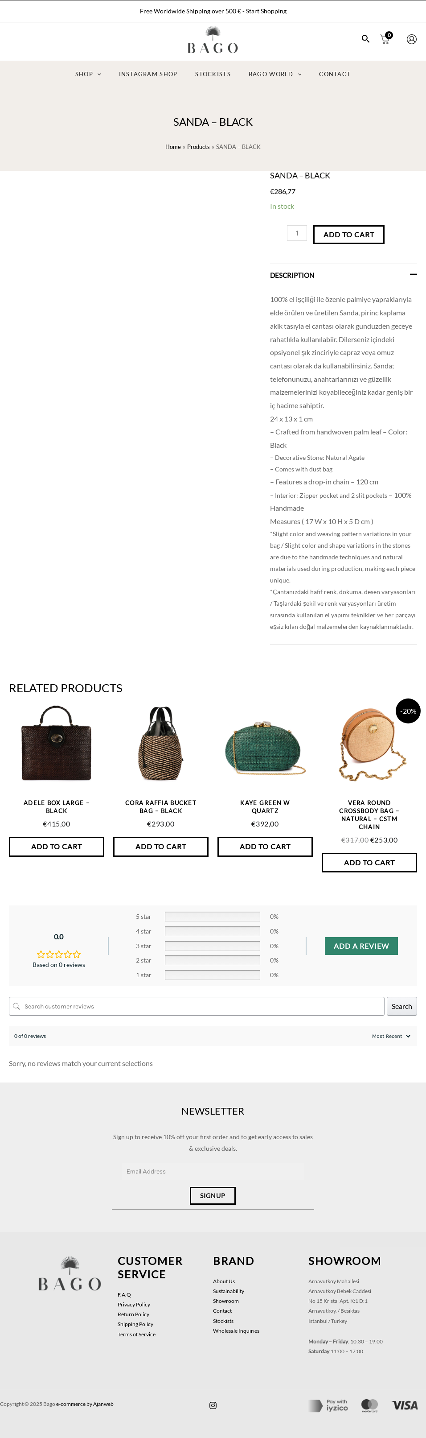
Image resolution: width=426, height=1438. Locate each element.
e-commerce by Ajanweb (85, 1398)
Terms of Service (137, 1328)
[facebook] (213, 1399)
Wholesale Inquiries (236, 1325)
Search (402, 1007)
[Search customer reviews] (197, 1007)
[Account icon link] (411, 39)
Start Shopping (266, 11)
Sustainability (228, 1285)
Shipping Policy (135, 1318)
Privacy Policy (134, 1298)
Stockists (223, 1315)
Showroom (226, 1295)
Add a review (361, 946)
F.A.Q (124, 1288)
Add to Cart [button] (56, 847)
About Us (224, 1275)
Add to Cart (349, 234)
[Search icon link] (365, 39)
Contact (222, 1305)
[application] (110, 74)
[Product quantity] (297, 233)
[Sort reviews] (390, 1037)
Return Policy (133, 1308)
